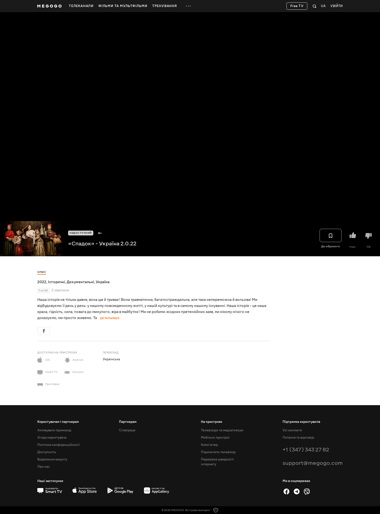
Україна (103, 282)
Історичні (56, 282)
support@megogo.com (313, 463)
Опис (41, 272)
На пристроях (211, 422)
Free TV (297, 6)
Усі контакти (292, 430)
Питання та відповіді (298, 437)
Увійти (336, 6)
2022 (41, 282)
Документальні (80, 282)
